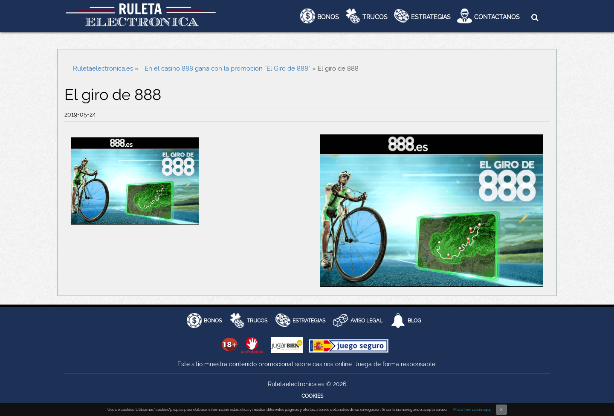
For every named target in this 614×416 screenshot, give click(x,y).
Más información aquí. (472, 409)
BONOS (213, 321)
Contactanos (497, 17)
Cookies (312, 396)
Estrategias (431, 17)
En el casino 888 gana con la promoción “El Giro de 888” (227, 68)
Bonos (328, 17)
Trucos (375, 17)
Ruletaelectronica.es (103, 68)
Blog (414, 321)
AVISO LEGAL (366, 321)
